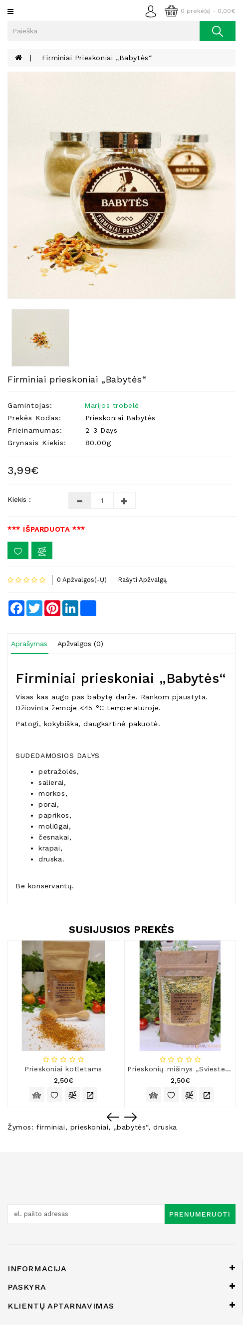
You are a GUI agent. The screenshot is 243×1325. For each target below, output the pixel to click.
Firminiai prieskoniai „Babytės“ (97, 58)
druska (165, 1127)
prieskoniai (89, 1127)
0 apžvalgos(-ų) (82, 579)
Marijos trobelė (111, 405)
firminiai (50, 1127)
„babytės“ (131, 1127)
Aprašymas (29, 644)
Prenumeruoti (200, 1214)
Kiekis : (19, 499)
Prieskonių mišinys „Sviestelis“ (182, 1069)
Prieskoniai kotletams (63, 1069)
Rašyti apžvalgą (142, 579)
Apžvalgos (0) (80, 644)
